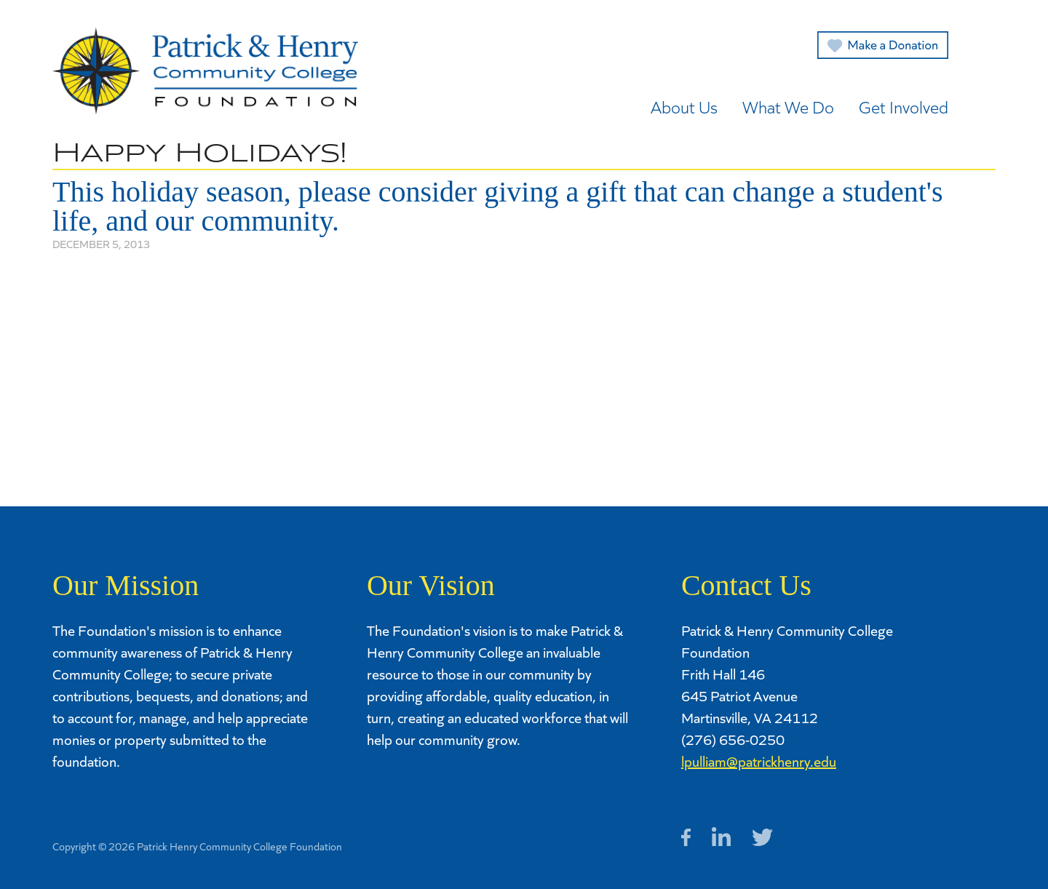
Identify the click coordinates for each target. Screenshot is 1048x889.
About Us (684, 106)
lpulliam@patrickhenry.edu (758, 761)
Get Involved (903, 106)
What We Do (788, 106)
